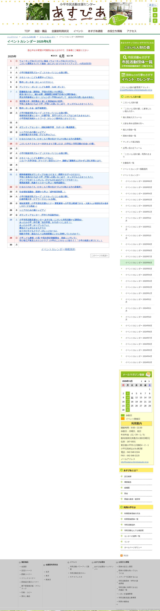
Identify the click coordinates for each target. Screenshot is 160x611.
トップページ (12, 37)
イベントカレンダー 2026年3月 (138, 200)
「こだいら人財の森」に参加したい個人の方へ (137, 110)
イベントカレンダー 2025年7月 (138, 256)
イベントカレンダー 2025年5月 (138, 269)
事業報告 (127, 482)
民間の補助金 (124, 602)
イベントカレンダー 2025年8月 (138, 250)
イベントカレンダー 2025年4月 (138, 275)
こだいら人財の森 (29, 37)
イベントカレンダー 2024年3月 (138, 362)
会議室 (24, 567)
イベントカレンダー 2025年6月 (138, 263)
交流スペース (26, 570)
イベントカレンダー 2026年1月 (138, 212)
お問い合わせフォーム (132, 148)
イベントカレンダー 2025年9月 (138, 244)
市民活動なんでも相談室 (134, 530)
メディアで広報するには (128, 577)
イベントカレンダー (47, 37)
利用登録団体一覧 (131, 519)
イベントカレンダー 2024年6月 (138, 344)
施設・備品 (41, 30)
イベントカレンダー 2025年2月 (138, 287)
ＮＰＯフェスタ (76, 577)
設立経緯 (127, 476)
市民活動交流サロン (78, 573)
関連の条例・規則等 (132, 499)
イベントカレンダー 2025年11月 (138, 228)
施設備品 (24, 562)
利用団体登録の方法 (132, 513)
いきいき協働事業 (126, 594)
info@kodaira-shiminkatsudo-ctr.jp (135, 462)
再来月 (48, 580)
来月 (47, 576)
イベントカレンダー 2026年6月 (138, 181)
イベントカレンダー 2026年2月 (138, 206)
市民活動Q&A (129, 525)
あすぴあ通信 (95, 30)
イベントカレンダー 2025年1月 (138, 293)
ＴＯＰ (27, 30)
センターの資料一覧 (132, 536)
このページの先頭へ (99, 256)
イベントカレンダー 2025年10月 (138, 236)
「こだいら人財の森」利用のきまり (137, 155)
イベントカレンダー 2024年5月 (138, 350)
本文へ (153, 5)
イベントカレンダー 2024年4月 (138, 356)
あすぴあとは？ (131, 470)
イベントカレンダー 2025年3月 (138, 281)
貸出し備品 (25, 596)
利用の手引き (130, 507)
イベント (78, 30)
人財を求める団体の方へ (133, 123)
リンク (127, 542)
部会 (126, 493)
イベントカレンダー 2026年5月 (138, 187)
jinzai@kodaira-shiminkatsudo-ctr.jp (136, 90)
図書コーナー (26, 574)
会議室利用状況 (60, 30)
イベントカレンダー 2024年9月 (138, 326)
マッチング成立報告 (131, 142)
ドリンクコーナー (28, 578)
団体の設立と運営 (126, 567)
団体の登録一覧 (129, 136)
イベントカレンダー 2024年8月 (138, 332)
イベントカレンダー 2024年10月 (138, 318)
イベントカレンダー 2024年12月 (138, 300)
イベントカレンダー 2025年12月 (138, 219)
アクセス (131, 30)
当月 (47, 572)
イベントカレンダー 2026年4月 (138, 193)
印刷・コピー (26, 592)
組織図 (127, 488)
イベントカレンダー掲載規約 (58, 249)
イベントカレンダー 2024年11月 (138, 309)
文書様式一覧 (128, 163)
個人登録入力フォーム (132, 117)
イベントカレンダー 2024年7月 (138, 338)
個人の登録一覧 (129, 130)
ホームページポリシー (133, 547)
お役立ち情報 (114, 30)
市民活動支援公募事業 (127, 598)
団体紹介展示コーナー (30, 582)
